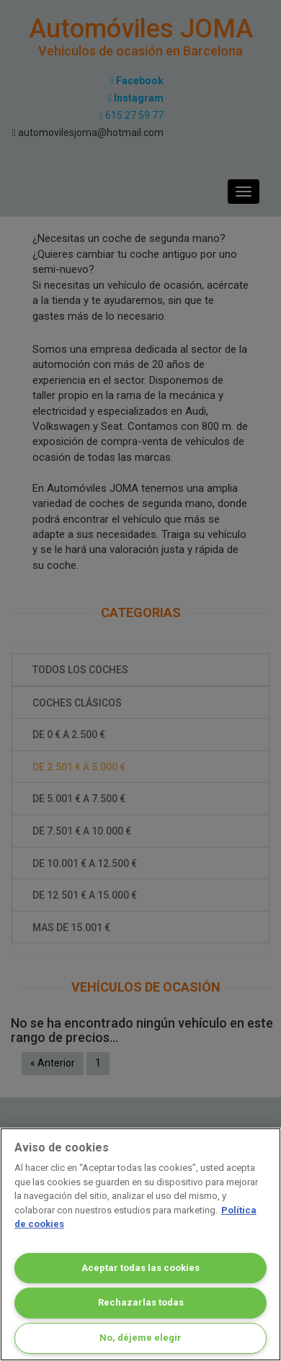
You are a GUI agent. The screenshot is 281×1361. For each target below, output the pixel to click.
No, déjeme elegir (140, 1337)
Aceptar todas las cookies (140, 1267)
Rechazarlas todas (141, 1302)
